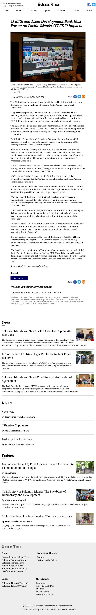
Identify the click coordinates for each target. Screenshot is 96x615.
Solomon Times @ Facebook (15, 583)
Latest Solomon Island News (15, 557)
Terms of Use (42, 591)
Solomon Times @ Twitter (14, 586)
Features (61, 10)
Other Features (19, 278)
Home (6, 10)
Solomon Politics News (13, 563)
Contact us (41, 583)
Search (89, 10)
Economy (32, 10)
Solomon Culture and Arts (14, 568)
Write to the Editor (45, 586)
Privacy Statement (45, 594)
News (18, 10)
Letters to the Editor (47, 560)
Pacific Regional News (12, 571)
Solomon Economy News (14, 560)
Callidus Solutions (68, 609)
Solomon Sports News (12, 565)
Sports (47, 10)
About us (40, 588)
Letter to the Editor (52, 292)
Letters (75, 10)
